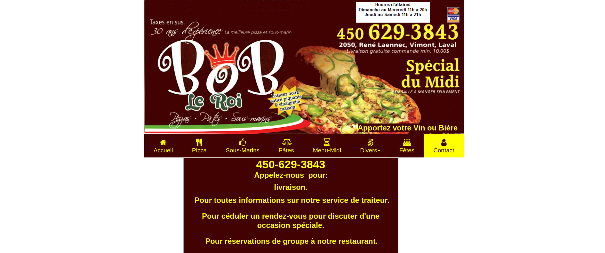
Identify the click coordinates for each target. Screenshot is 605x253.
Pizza (199, 146)
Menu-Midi (327, 146)
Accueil (163, 146)
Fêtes (407, 146)
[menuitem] (163, 145)
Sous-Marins (243, 146)
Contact (444, 146)
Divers (370, 146)
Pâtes (286, 146)
